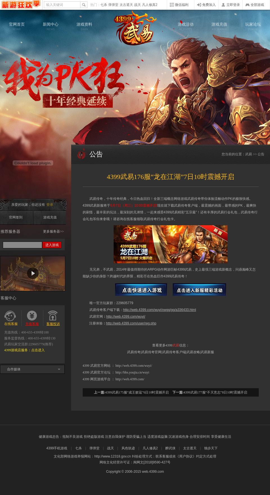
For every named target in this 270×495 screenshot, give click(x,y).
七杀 (103, 5)
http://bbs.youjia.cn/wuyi (132, 372)
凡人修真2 (150, 5)
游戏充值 (219, 26)
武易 (135, 28)
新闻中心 (51, 26)
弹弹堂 (113, 5)
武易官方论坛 (100, 372)
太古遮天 (126, 5)
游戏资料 (84, 26)
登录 (49, 205)
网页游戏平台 (100, 379)
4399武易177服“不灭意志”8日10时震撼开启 (216, 392)
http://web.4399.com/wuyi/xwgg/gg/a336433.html (159, 310)
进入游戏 (52, 245)
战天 (137, 5)
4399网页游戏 (21, 5)
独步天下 (211, 448)
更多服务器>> (53, 231)
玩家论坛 (253, 26)
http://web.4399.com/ (130, 379)
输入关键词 (54, 5)
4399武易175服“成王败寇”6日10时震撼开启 (137, 392)
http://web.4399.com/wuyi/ (125, 317)
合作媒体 (14, 369)
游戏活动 (185, 26)
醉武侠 (170, 448)
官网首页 (17, 26)
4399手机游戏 (57, 448)
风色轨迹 (128, 448)
